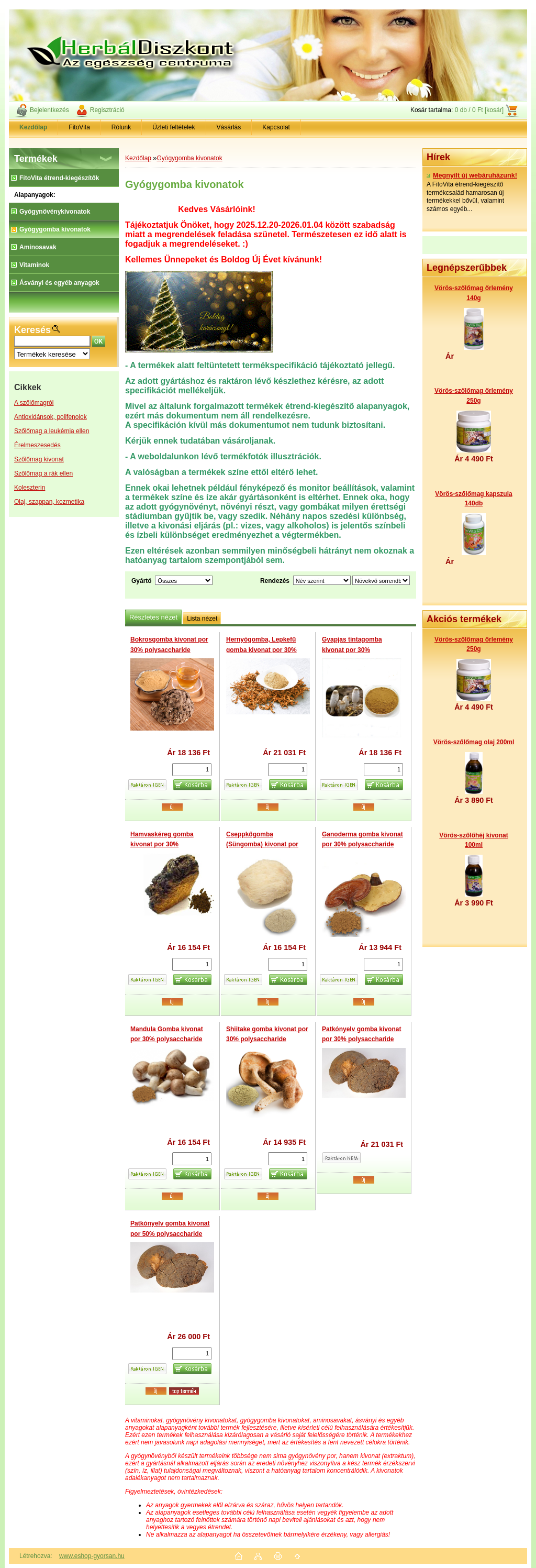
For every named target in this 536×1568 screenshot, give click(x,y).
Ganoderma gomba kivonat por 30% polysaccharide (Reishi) (362, 844)
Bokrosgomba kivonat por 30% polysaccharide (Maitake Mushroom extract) (172, 650)
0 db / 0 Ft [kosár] (479, 110)
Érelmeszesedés (37, 445)
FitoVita (79, 127)
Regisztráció (107, 110)
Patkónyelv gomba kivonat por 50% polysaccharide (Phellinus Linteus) (169, 1233)
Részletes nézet (153, 617)
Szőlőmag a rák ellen (43, 473)
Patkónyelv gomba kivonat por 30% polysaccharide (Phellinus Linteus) (361, 1039)
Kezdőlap (138, 158)
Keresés (32, 330)
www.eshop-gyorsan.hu (92, 1556)
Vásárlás (229, 127)
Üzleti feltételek (173, 127)
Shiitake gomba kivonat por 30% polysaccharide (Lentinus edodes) (267, 1039)
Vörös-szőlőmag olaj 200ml (474, 742)
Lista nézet (202, 618)
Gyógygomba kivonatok (189, 158)
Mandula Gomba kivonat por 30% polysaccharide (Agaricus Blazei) (166, 1039)
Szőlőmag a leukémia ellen (51, 431)
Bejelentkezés (49, 110)
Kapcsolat (276, 127)
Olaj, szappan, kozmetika (49, 501)
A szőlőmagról (33, 402)
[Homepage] (33, 127)
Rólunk (121, 127)
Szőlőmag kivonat (39, 459)
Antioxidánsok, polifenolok (50, 417)
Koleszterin (29, 487)
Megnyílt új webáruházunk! (472, 175)
